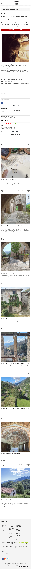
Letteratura (4, 531)
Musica (3, 533)
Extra (10, 529)
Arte (2, 526)
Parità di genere (18, 530)
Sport (10, 532)
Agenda (18, 535)
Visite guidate (3, 369)
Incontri (3, 13)
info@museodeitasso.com (8, 100)
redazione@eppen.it (9, 553)
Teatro (3, 535)
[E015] (8, 558)
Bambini (2, 186)
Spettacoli (4, 534)
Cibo (10, 525)
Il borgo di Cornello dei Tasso (8, 273)
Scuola (10, 531)
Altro (10, 539)
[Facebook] (2, 102)
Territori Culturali (18, 526)
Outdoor (11, 528)
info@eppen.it (8, 552)
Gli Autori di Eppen (18, 539)
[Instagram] (5, 558)
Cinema (3, 527)
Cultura (4, 525)
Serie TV (3, 529)
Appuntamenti (11, 537)
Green (10, 536)
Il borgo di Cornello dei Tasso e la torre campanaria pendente (15, 363)
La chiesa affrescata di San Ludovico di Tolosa (11, 453)
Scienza (3, 537)
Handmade (11, 535)
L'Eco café (18, 528)
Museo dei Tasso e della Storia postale (8, 127)
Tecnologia (11, 533)
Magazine (18, 533)
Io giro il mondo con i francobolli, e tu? (10, 179)
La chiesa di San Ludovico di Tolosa (9, 499)
